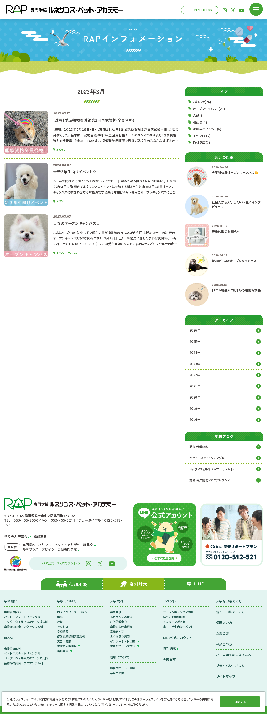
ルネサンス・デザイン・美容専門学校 (50, 549)
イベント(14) (201, 136)
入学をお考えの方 (229, 601)
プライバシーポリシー (232, 665)
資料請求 (169, 648)
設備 (60, 622)
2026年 (194, 330)
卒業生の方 (224, 644)
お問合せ (169, 659)
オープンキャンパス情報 (178, 612)
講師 (60, 617)
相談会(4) (200, 122)
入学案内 (116, 601)
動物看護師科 (199, 446)
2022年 (194, 375)
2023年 (194, 364)
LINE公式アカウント (178, 638)
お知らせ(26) (202, 102)
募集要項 (115, 612)
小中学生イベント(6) (207, 129)
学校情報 (62, 632)
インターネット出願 (122, 641)
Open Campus (202, 10)
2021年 (194, 386)
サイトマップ (225, 676)
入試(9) (198, 115)
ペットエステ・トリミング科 (207, 458)
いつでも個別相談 (174, 617)
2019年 (194, 408)
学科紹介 (10, 601)
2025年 (194, 341)
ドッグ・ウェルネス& (211, 469)
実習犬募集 (64, 641)
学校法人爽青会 (67, 646)
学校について (66, 601)
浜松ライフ (117, 632)
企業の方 (222, 633)
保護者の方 (224, 622)
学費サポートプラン (122, 646)
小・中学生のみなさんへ (233, 655)
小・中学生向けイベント (178, 627)
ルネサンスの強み (121, 617)
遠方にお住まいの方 (230, 612)
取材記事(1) (201, 142)
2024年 (194, 352)
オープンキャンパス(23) (209, 108)
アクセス (62, 627)
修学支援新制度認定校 (71, 636)
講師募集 (40, 536)
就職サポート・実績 (122, 668)
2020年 (194, 397)
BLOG (8, 638)
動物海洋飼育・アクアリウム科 (209, 480)
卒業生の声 (117, 673)
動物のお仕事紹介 (121, 627)
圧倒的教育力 (118, 622)
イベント (169, 601)
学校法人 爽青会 (15, 536)
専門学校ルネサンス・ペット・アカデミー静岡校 (58, 544)
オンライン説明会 (174, 622)
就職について (119, 657)
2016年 (194, 419)
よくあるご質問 (120, 636)
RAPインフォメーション (72, 612)
